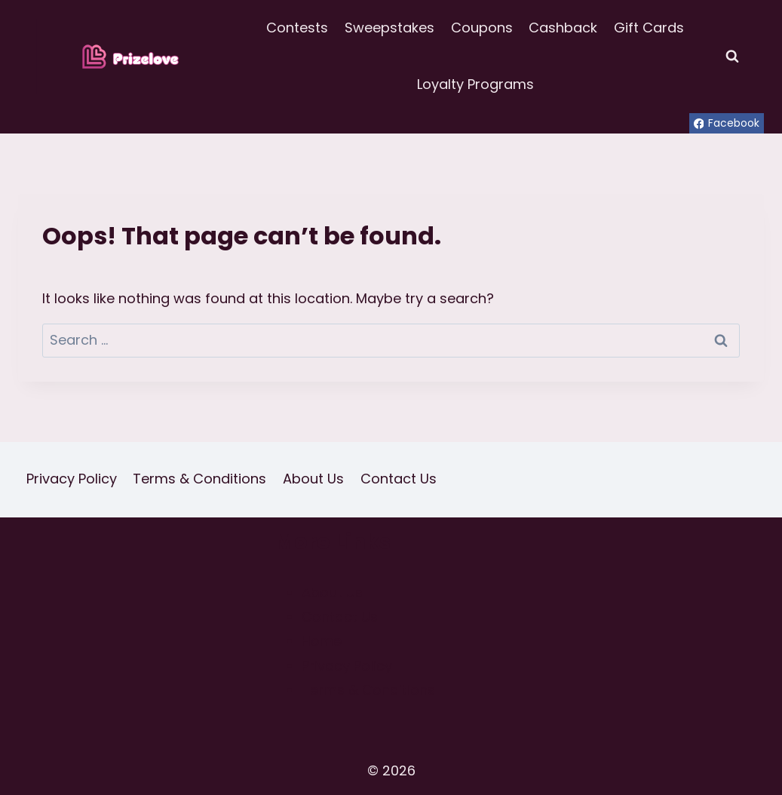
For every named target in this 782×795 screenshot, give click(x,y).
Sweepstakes (389, 27)
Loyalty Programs (475, 84)
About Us (313, 478)
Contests (297, 27)
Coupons (482, 27)
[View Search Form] (732, 56)
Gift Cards (649, 27)
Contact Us (398, 478)
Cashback (563, 27)
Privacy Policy (71, 478)
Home (322, 640)
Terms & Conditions (199, 478)
